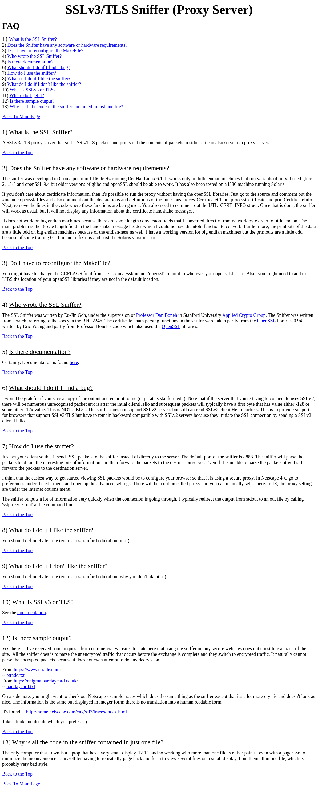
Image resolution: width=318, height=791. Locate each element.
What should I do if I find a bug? (38, 67)
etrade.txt (16, 675)
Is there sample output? (32, 101)
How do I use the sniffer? (31, 73)
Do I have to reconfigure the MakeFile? (45, 50)
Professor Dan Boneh (156, 315)
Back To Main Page (21, 116)
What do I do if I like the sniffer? (39, 78)
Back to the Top (17, 152)
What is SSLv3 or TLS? (33, 90)
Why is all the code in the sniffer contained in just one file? (66, 106)
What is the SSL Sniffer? (33, 39)
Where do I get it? (27, 95)
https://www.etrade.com (37, 669)
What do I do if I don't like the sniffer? (44, 84)
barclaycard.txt (21, 686)
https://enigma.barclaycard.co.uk (45, 681)
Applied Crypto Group (243, 315)
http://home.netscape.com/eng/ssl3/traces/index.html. (77, 711)
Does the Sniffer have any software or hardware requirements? (67, 45)
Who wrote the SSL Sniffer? (34, 56)
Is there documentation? (30, 62)
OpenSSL (266, 320)
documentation (31, 612)
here (74, 362)
